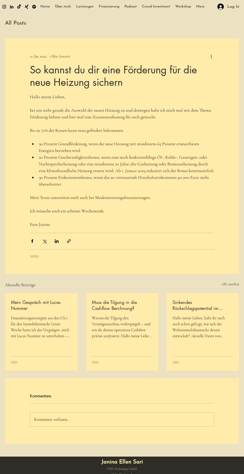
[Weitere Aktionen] (211, 56)
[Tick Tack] (19, 6)
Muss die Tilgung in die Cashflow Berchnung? (114, 305)
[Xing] (26, 6)
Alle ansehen (230, 284)
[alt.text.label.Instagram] (4, 6)
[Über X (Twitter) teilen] (44, 241)
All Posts (15, 23)
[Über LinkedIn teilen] (56, 241)
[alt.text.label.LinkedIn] (11, 6)
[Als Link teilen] (68, 241)
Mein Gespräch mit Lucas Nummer (36, 305)
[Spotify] (34, 6)
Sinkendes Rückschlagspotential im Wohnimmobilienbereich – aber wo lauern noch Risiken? (202, 305)
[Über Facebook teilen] (32, 241)
